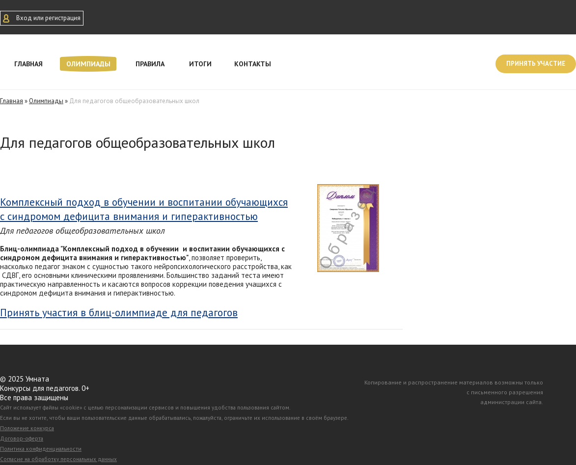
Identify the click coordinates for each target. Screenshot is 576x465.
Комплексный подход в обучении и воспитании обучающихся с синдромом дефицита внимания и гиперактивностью (144, 209)
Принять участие (535, 63)
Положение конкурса (27, 428)
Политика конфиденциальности (41, 448)
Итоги (200, 63)
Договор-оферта (21, 438)
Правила (150, 63)
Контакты (252, 63)
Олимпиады (88, 63)
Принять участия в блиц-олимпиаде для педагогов (119, 312)
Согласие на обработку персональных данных (58, 459)
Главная (28, 63)
